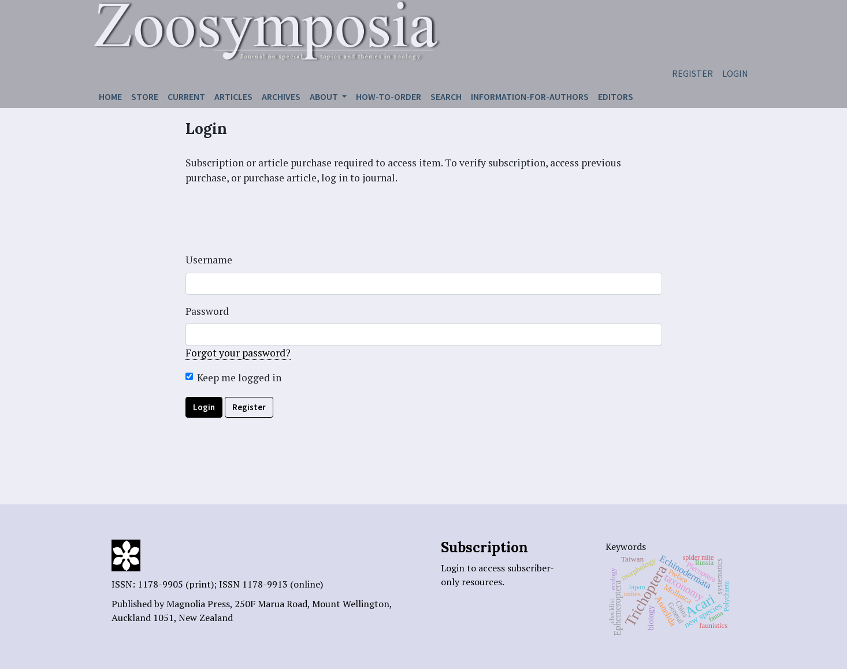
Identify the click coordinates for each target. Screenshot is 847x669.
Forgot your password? (238, 352)
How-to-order (388, 96)
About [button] (325, 96)
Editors (615, 96)
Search (446, 96)
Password (207, 311)
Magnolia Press (198, 603)
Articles (233, 96)
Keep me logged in (239, 377)
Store (144, 96)
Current (186, 96)
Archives (281, 96)
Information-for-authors (530, 96)
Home (110, 96)
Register (692, 73)
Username (208, 259)
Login (735, 73)
